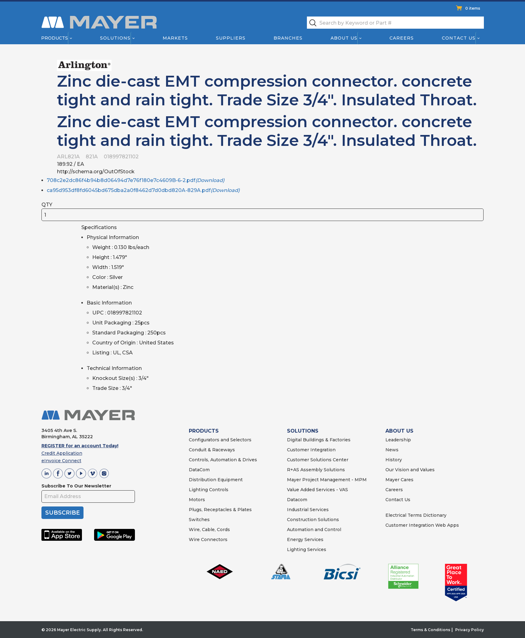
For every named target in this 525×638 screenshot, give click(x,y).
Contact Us (458, 38)
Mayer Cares (399, 479)
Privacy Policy (469, 629)
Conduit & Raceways (212, 450)
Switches (199, 519)
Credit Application (61, 453)
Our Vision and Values (410, 470)
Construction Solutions (313, 519)
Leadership (398, 440)
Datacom (297, 499)
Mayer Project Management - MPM (327, 479)
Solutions (115, 38)
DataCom (199, 470)
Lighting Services (306, 549)
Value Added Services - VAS (317, 489)
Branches (288, 38)
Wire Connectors (208, 539)
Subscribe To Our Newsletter (76, 486)
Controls (218, 489)
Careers (401, 38)
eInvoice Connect (61, 460)
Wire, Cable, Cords (209, 529)
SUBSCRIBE (62, 512)
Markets (175, 38)
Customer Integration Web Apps (422, 525)
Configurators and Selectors (220, 440)
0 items (472, 8)
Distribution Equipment (216, 479)
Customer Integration (311, 450)
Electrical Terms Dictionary (415, 515)
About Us (344, 38)
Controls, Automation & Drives (223, 460)
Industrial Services (308, 509)
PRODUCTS (204, 431)
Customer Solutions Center (317, 460)
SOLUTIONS (302, 431)
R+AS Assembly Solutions (316, 470)
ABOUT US (399, 431)
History (393, 460)
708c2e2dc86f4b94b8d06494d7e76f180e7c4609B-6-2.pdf (135, 180)
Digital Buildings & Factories (319, 440)
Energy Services (305, 539)
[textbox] (395, 23)
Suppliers (230, 38)
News (392, 450)
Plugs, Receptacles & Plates (220, 509)
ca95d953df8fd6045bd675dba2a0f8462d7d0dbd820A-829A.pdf (143, 190)
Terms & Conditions (430, 629)
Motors (197, 499)
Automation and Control (314, 529)
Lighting (198, 489)
